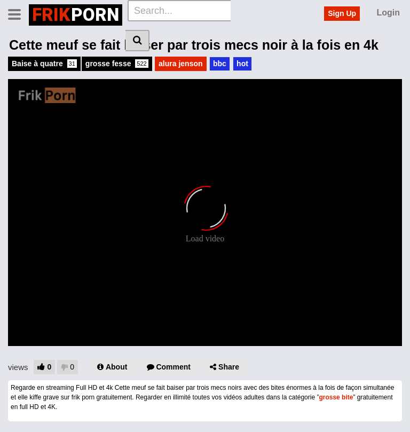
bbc (219, 63)
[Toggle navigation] (18, 13)
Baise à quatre (44, 63)
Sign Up (342, 13)
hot (242, 63)
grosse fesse (116, 63)
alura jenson (180, 63)
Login (388, 12)
